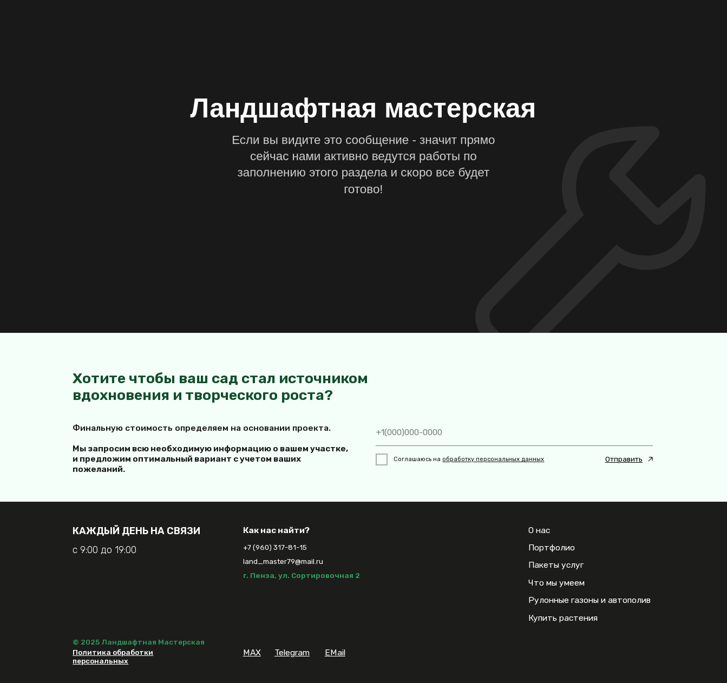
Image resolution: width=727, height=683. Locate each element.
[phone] (514, 432)
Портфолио (551, 547)
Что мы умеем (556, 582)
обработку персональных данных (493, 459)
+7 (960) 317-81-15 (275, 547)
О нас (539, 530)
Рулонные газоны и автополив (589, 600)
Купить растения (563, 618)
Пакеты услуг (556, 565)
